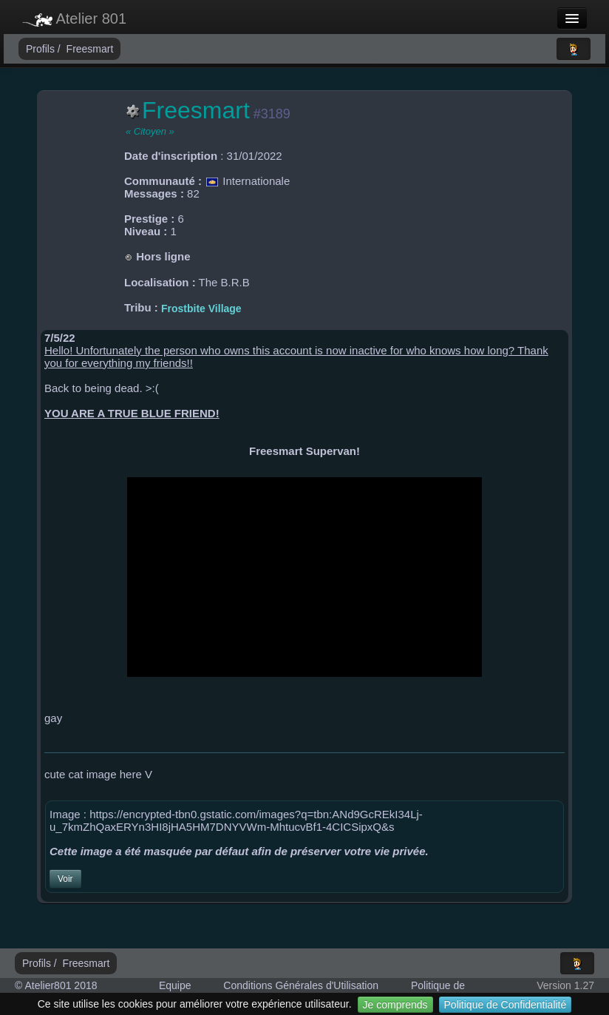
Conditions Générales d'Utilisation (300, 985)
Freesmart (90, 49)
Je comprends (395, 1005)
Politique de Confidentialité (505, 1005)
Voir (65, 879)
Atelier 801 (74, 18)
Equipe (175, 985)
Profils (42, 49)
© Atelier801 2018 (56, 985)
